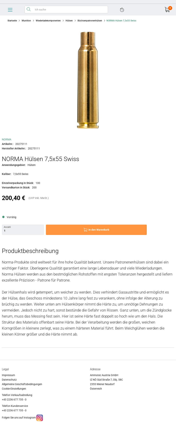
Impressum (8, 375)
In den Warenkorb (98, 229)
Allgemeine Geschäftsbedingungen (22, 384)
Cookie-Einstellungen (14, 388)
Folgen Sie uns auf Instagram (19, 417)
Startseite (12, 20)
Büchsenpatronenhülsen (90, 20)
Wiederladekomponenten (48, 20)
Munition (26, 20)
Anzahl (7, 227)
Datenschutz (9, 379)
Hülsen (69, 20)
